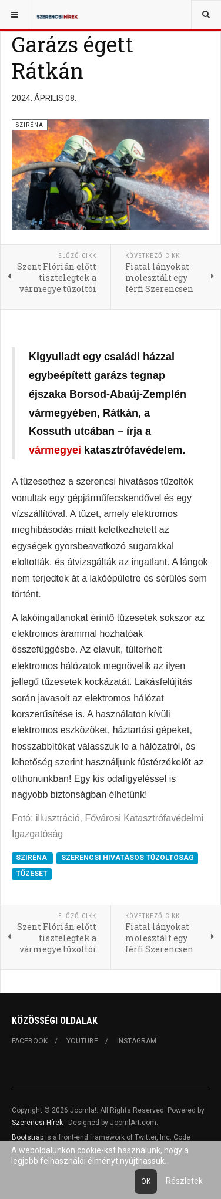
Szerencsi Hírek (37, 1123)
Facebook (30, 1041)
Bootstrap (27, 1137)
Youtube (82, 1041)
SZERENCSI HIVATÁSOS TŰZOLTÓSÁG (127, 858)
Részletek (184, 1180)
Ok (145, 1181)
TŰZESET (32, 874)
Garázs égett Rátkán (72, 57)
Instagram (136, 1041)
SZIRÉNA (32, 858)
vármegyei (55, 450)
